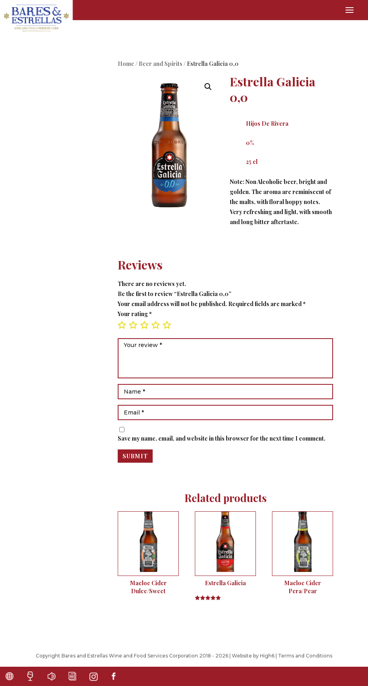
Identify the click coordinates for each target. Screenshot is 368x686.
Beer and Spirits (160, 63)
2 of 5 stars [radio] (133, 325)
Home (126, 63)
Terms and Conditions (305, 656)
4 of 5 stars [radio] (155, 325)
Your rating (135, 314)
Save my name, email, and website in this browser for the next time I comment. (221, 438)
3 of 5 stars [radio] (144, 325)
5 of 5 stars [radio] (167, 325)
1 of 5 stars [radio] (122, 325)
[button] (208, 87)
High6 (267, 656)
